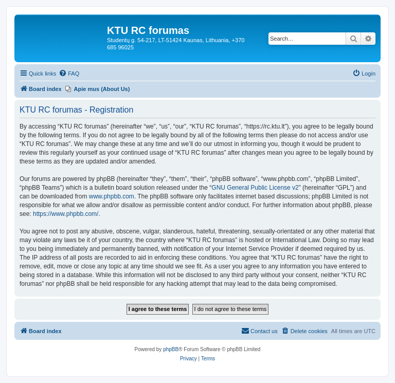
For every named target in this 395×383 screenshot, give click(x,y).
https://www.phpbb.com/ (65, 213)
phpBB (170, 349)
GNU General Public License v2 (254, 187)
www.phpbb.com (111, 196)
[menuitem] (69, 73)
